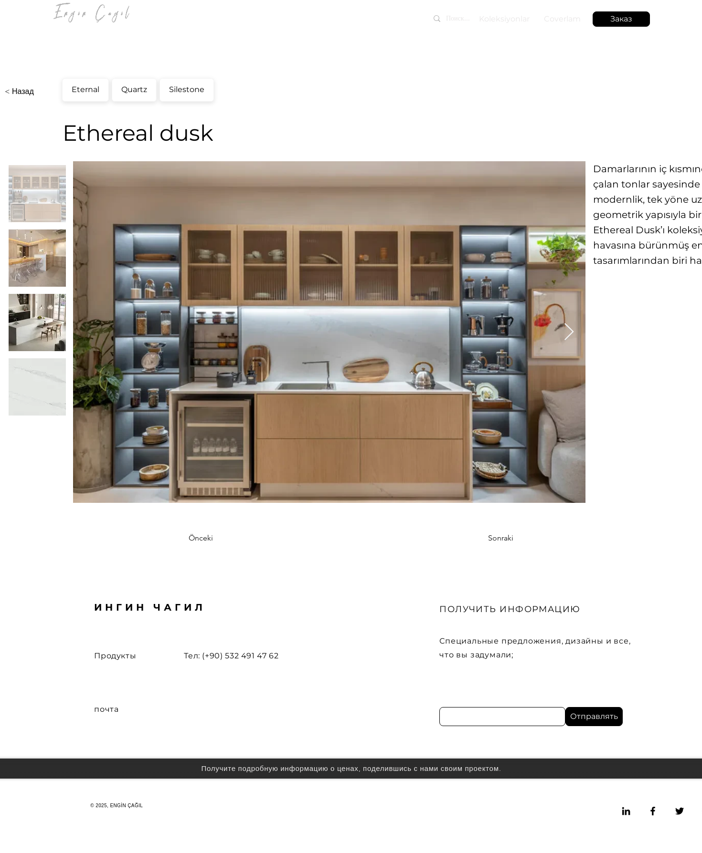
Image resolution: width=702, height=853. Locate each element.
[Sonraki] (489, 538)
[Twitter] (679, 811)
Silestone (186, 88)
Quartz (134, 88)
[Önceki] (220, 538)
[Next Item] (569, 332)
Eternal (85, 88)
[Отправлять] (594, 716)
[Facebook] (653, 811)
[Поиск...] (474, 18)
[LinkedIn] (626, 811)
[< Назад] (36, 91)
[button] (621, 19)
